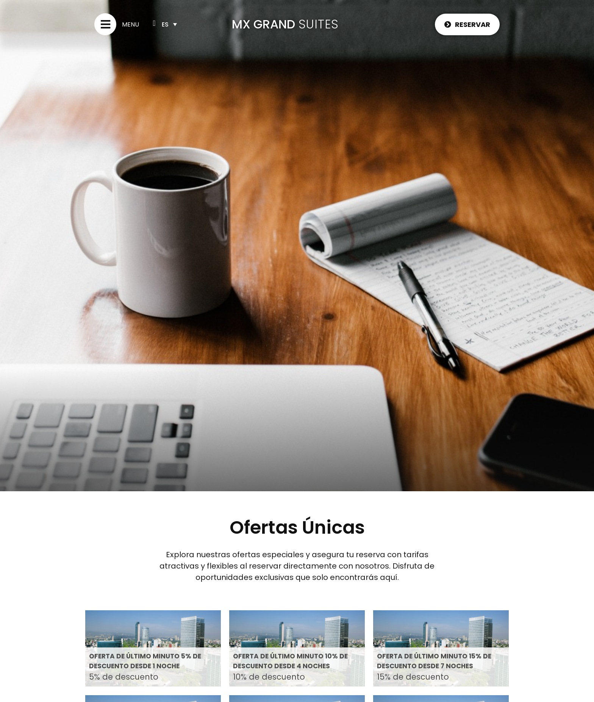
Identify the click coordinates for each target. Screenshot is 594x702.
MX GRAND (263, 24)
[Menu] (105, 24)
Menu (130, 24)
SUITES (319, 24)
